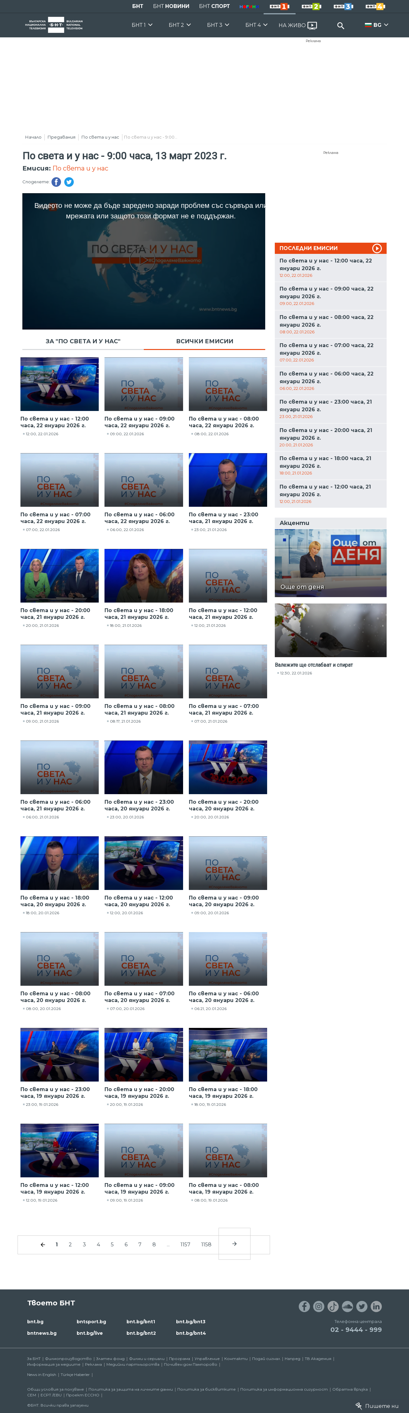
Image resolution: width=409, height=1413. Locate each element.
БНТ (137, 6)
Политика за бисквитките (206, 1389)
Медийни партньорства (132, 1364)
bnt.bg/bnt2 (141, 1333)
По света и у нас (100, 137)
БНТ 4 (253, 25)
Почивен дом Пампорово (190, 1364)
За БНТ (34, 1358)
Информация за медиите (54, 1364)
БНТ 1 (139, 25)
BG (378, 25)
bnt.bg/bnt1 (141, 1322)
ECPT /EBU (51, 1395)
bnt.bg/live (90, 1333)
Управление (207, 1358)
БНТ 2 (176, 25)
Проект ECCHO (82, 1395)
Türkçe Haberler (75, 1374)
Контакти (236, 1358)
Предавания (61, 137)
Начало (33, 137)
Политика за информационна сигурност (284, 1389)
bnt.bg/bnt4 (191, 1333)
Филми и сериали (147, 1358)
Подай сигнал (266, 1358)
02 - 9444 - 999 (356, 1329)
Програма (179, 1358)
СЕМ (31, 1395)
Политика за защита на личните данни (131, 1389)
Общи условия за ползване (55, 1389)
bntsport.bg (91, 1322)
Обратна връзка (350, 1389)
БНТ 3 (214, 25)
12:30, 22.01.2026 (296, 673)
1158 (206, 1245)
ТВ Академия (318, 1358)
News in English (41, 1374)
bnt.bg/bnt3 (190, 1322)
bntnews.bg (42, 1333)
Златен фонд (110, 1358)
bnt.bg (35, 1322)
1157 (185, 1245)
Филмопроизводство (68, 1358)
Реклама (313, 41)
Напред (292, 1358)
